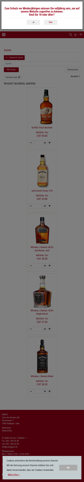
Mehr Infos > (14, 474)
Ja (33, 22)
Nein (50, 22)
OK (68, 467)
